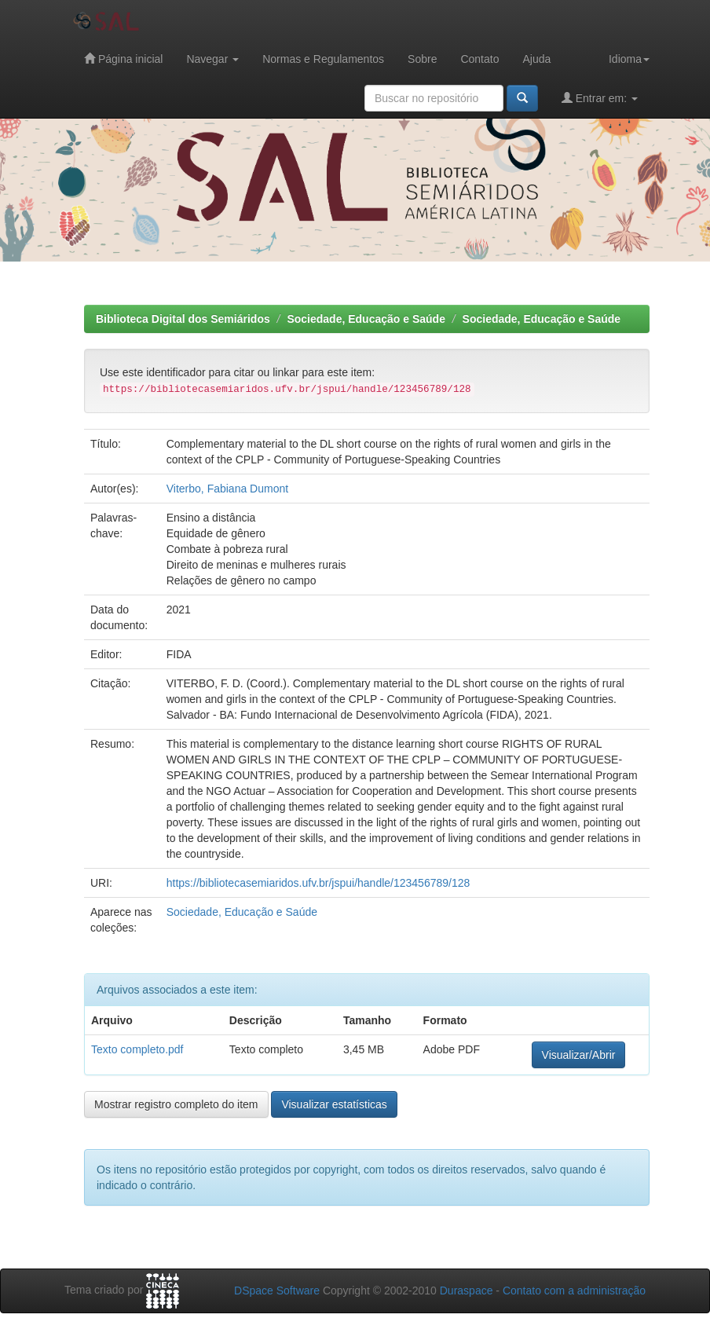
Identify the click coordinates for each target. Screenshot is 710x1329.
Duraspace (466, 1290)
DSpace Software (277, 1290)
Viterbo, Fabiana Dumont (227, 488)
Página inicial (123, 58)
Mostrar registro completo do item (176, 1104)
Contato (479, 59)
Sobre (422, 59)
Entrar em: (600, 97)
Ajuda (536, 59)
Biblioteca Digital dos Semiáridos (183, 319)
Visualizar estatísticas (333, 1104)
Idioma (629, 59)
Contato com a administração (574, 1290)
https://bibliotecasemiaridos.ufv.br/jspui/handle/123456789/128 (318, 883)
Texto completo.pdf (137, 1049)
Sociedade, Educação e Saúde (366, 319)
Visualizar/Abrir (579, 1055)
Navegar (212, 59)
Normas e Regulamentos (323, 59)
